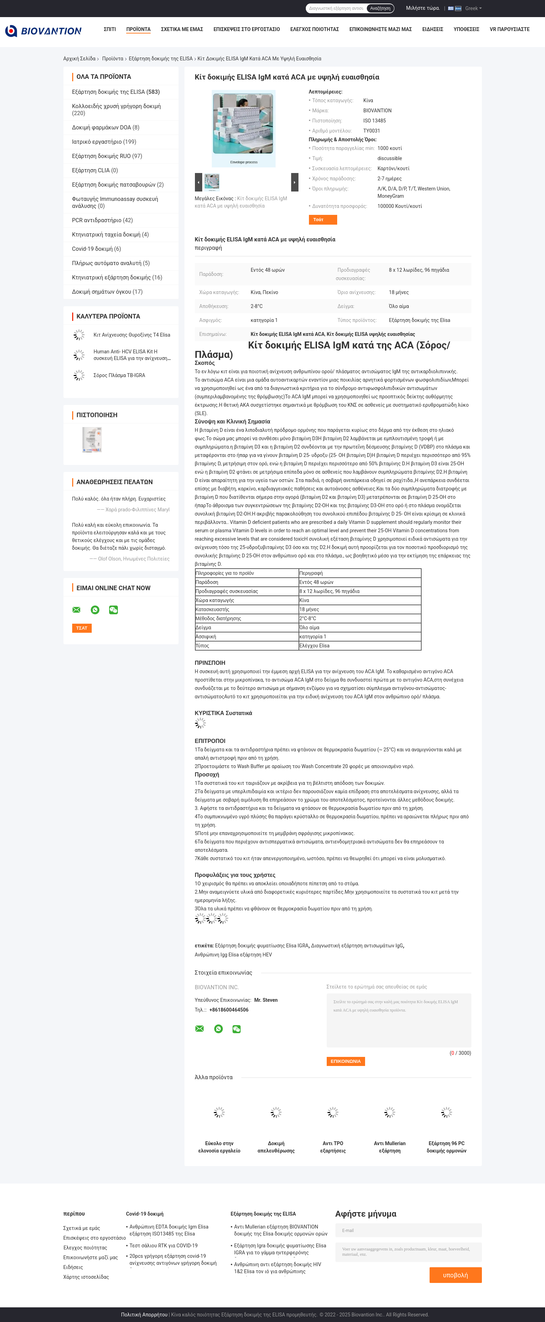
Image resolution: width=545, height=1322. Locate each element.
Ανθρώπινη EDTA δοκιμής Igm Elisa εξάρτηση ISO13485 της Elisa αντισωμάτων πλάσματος (169, 1231)
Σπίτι (110, 29)
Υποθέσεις (466, 29)
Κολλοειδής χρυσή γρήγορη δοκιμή (116, 106)
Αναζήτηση (380, 8)
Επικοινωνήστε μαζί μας (380, 29)
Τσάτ (318, 219)
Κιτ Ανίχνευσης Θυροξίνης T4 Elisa (132, 335)
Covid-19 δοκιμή (92, 249)
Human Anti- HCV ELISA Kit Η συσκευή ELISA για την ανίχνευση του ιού (130, 358)
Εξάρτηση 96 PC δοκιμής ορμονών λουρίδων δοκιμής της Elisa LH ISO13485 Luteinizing (446, 1147)
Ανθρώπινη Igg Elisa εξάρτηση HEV (233, 954)
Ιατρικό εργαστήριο (97, 141)
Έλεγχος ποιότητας (314, 29)
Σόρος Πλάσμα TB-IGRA (119, 375)
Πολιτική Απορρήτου (144, 1314)
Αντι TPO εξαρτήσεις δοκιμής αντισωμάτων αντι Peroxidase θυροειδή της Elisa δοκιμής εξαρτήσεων (333, 1147)
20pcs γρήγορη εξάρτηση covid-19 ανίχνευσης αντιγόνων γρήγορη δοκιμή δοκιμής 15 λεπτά (173, 1260)
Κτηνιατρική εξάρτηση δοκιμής (111, 277)
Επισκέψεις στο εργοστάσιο (246, 29)
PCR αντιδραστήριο (97, 220)
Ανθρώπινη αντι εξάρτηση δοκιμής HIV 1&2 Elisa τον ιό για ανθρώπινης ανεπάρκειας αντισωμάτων (277, 1269)
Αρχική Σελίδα (79, 58)
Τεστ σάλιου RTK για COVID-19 (164, 1245)
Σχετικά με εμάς (182, 29)
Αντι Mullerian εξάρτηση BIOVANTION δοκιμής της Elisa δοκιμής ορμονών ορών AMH (390, 1147)
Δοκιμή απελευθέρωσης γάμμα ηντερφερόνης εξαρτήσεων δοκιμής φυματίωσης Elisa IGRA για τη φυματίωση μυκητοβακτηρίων (276, 1147)
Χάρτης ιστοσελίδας (86, 1277)
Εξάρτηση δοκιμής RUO (101, 156)
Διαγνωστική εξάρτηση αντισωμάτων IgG (357, 945)
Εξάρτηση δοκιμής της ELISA (161, 58)
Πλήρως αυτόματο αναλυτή (107, 263)
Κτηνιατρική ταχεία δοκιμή (106, 234)
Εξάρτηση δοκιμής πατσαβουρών (114, 184)
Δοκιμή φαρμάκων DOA (101, 127)
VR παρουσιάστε (510, 29)
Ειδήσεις (432, 29)
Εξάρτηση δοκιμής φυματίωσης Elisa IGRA (262, 945)
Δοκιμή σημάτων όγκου (101, 291)
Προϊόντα (138, 29)
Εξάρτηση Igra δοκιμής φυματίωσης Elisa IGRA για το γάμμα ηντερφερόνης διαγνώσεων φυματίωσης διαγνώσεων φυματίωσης (280, 1250)
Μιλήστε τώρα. (423, 8)
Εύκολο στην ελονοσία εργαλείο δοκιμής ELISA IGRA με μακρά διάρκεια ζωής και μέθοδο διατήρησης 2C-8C (219, 1147)
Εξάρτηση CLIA (91, 170)
